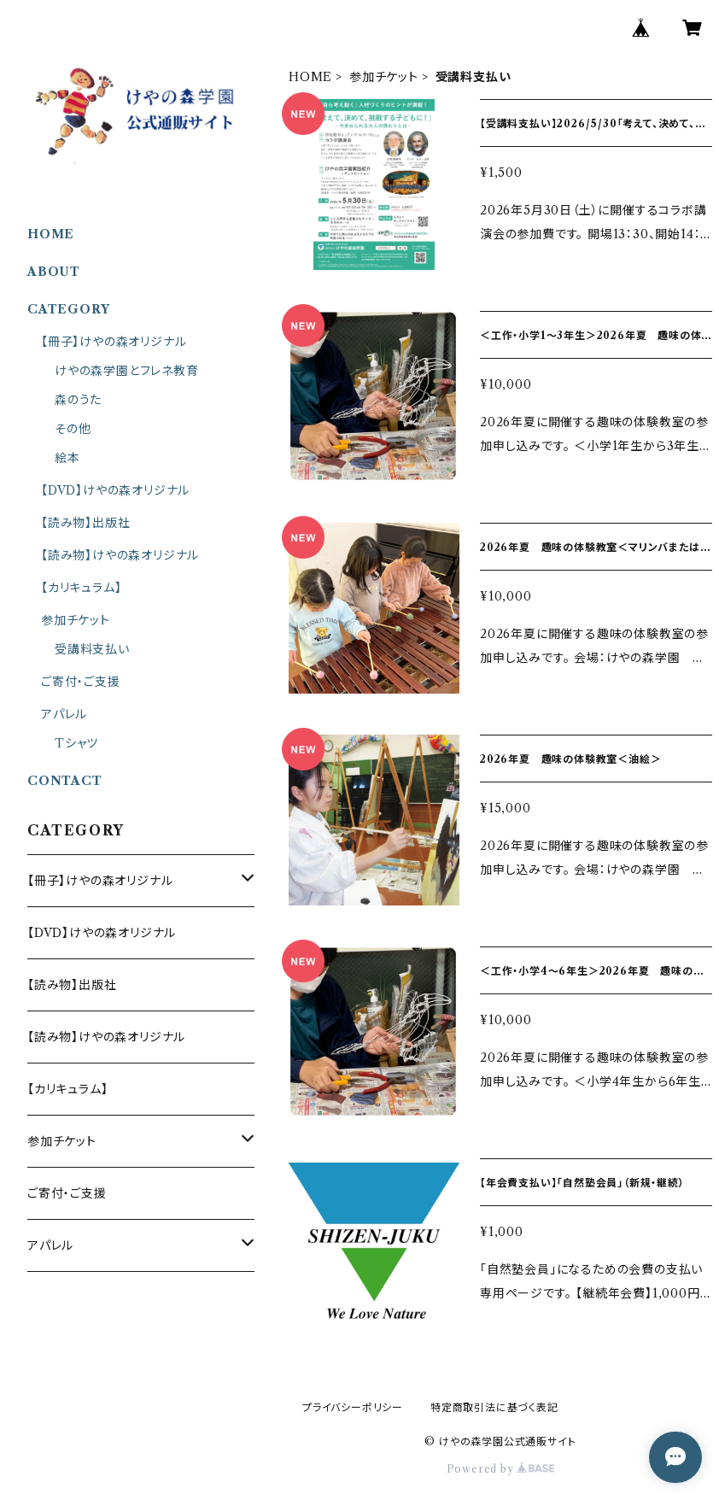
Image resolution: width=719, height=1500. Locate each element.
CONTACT (64, 780)
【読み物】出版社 (85, 522)
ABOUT (53, 271)
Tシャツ (76, 743)
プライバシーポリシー (352, 1407)
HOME (310, 77)
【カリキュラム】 (81, 587)
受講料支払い (92, 649)
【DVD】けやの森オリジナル (115, 490)
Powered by (501, 1468)
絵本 (67, 458)
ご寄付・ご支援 (80, 681)
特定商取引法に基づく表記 (494, 1407)
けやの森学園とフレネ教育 (127, 370)
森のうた (78, 399)
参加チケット (383, 77)
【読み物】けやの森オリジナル (120, 555)
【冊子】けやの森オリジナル (113, 341)
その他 (73, 429)
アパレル (64, 714)
